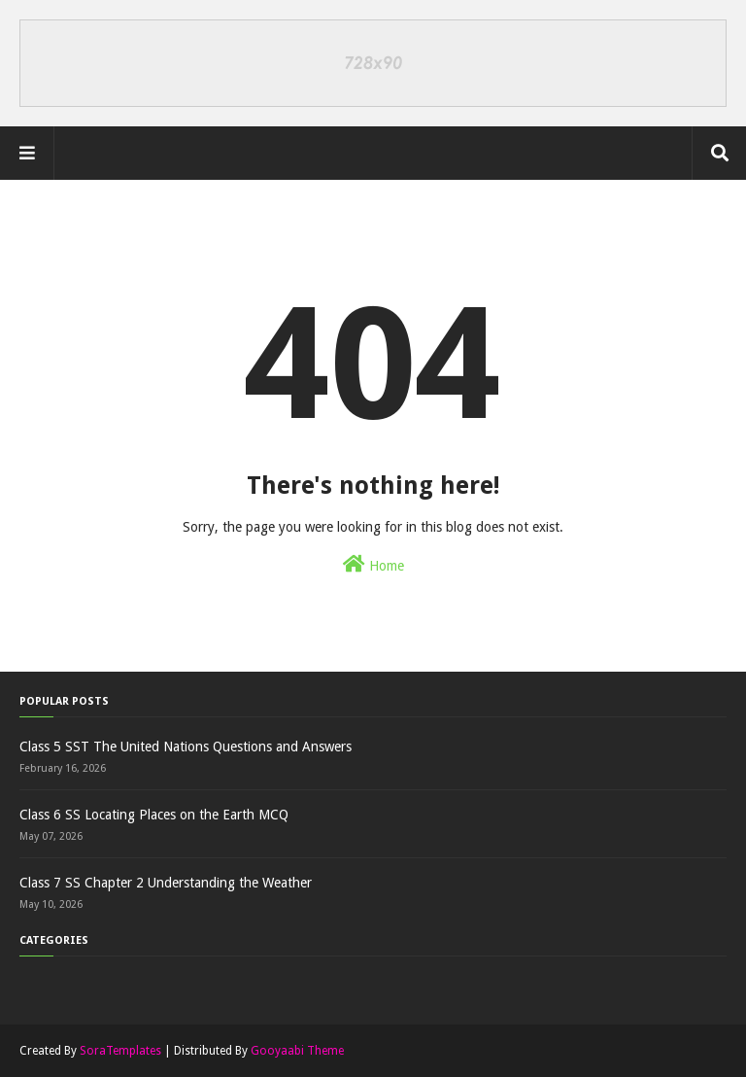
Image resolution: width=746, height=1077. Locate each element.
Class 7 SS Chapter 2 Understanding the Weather (165, 882)
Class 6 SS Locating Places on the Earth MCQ (153, 814)
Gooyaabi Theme (297, 1051)
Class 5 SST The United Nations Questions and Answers (185, 746)
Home (373, 563)
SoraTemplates (120, 1051)
